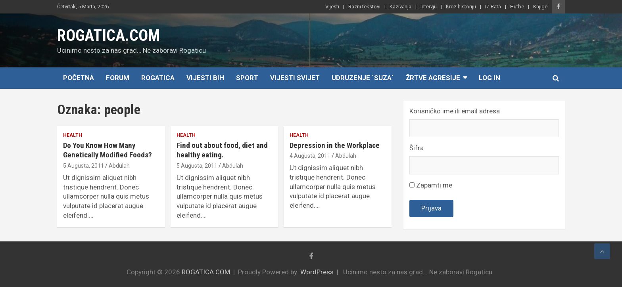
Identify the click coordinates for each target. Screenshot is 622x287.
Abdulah (119, 166)
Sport (247, 78)
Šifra (416, 148)
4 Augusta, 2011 (310, 156)
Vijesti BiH (205, 78)
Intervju (428, 7)
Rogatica (158, 78)
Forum (117, 78)
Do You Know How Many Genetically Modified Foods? (107, 150)
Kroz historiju (461, 7)
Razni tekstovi (364, 7)
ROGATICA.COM (108, 35)
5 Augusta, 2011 (83, 166)
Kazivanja (400, 7)
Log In (489, 78)
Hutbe (517, 7)
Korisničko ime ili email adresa (454, 111)
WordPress (317, 272)
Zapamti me (430, 185)
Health (72, 135)
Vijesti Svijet (295, 78)
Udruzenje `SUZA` (363, 78)
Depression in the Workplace (335, 145)
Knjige (540, 7)
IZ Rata (493, 7)
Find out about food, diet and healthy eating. (222, 150)
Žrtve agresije (433, 78)
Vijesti (332, 7)
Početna (78, 78)
